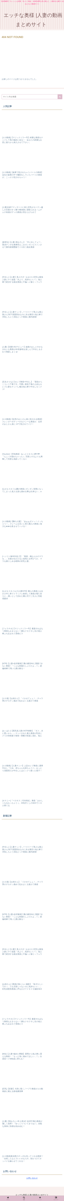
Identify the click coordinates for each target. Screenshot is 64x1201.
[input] (32, 96)
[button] (60, 96)
